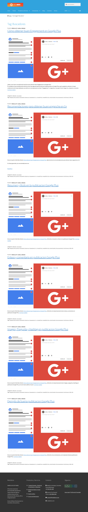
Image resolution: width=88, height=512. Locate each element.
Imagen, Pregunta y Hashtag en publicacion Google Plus (37, 329)
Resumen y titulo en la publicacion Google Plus (32, 185)
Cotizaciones (35, 10)
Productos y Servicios (23, 10)
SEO (72, 97)
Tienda (14, 10)
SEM (70, 97)
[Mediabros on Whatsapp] (71, 486)
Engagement (32, 97)
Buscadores (16, 97)
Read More (9, 168)
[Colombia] (66, 486)
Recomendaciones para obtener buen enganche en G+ (37, 106)
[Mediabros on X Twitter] (76, 486)
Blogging (12, 97)
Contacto (49, 10)
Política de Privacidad (76, 492)
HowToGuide (52, 97)
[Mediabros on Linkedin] (73, 486)
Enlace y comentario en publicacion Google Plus (33, 257)
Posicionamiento (59, 97)
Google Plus (39, 97)
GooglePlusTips (46, 97)
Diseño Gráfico (31, 494)
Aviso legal (67, 492)
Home (10, 15)
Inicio (8, 10)
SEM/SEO (14, 95)
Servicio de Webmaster (33, 496)
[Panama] (68, 486)
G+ (36, 97)
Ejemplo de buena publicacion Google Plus (30, 401)
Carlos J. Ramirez (21, 28)
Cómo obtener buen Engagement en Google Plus (34, 31)
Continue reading (11, 90)
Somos (55, 10)
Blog (43, 10)
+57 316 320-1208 (50, 489)
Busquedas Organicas (24, 97)
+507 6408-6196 (52, 494)
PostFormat (66, 97)
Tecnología (19, 95)
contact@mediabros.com (53, 497)
